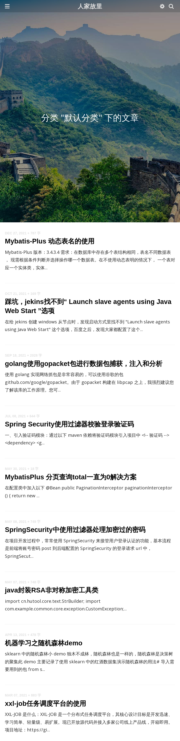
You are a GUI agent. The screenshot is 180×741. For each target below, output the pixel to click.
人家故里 (90, 6)
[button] (7, 6)
